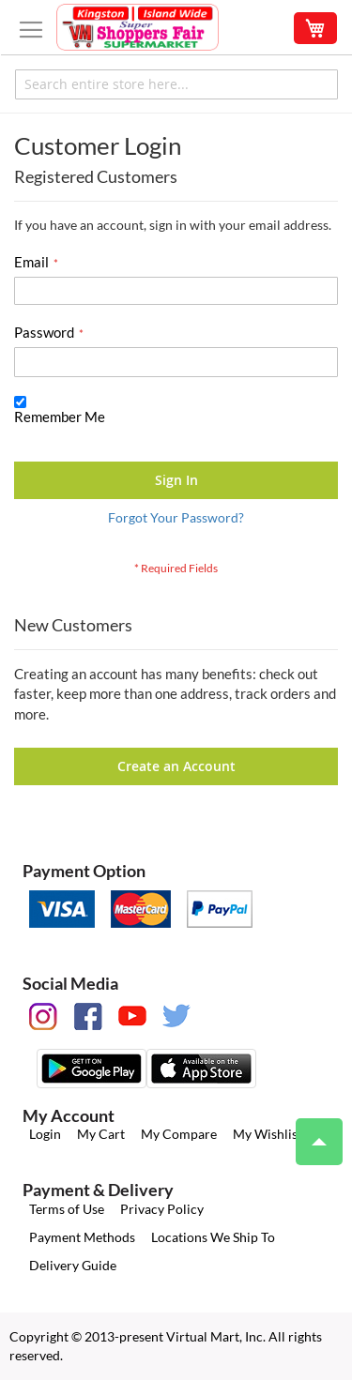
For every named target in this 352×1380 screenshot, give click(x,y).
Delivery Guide (72, 1265)
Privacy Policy (162, 1209)
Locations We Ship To (213, 1237)
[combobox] (176, 84)
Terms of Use (66, 1209)
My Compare (179, 1134)
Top (311, 1132)
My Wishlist (267, 1134)
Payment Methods (82, 1237)
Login (45, 1134)
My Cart (101, 1134)
